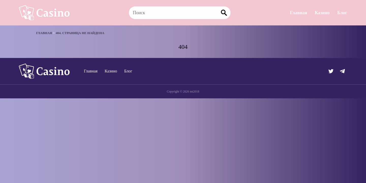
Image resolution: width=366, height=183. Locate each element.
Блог (342, 12)
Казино (322, 12)
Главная (298, 12)
